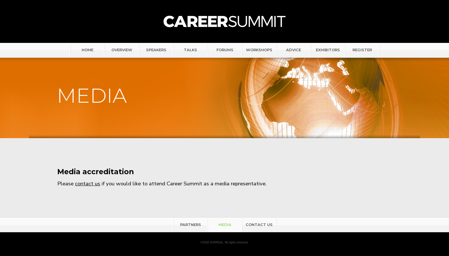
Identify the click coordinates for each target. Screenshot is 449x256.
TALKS (190, 49)
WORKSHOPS (259, 49)
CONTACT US (259, 224)
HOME (87, 49)
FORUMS (224, 49)
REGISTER (362, 49)
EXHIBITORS (328, 49)
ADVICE (293, 49)
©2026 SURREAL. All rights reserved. (224, 242)
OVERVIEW (121, 49)
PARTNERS (190, 224)
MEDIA (224, 224)
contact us (87, 183)
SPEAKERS (156, 49)
